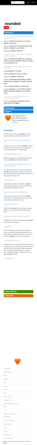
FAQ (5, 383)
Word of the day (8, 396)
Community (7, 400)
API (5, 410)
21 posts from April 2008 (9, 204)
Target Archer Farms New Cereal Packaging (14, 192)
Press (5, 375)
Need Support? (8, 424)
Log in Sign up (31, 2)
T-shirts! (6, 386)
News (5, 389)
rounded (14, 122)
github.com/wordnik (9, 414)
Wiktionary (9, 66)
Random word (8, 435)
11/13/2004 (6, 226)
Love (6, 27)
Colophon (6, 379)
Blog (5, 393)
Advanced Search (9, 438)
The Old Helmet (7, 258)
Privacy (6, 431)
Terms (5, 427)
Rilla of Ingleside (8, 240)
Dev (5, 406)
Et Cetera (7, 416)
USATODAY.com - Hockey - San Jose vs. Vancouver (16, 216)
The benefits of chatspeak (10, 154)
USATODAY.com (8, 180)
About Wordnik (8, 372)
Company (7, 368)
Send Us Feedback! (9, 420)
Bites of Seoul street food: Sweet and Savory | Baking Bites (17, 140)
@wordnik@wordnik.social (11, 403)
